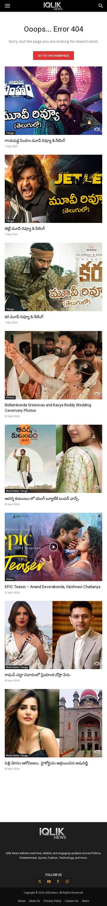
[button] (101, 6)
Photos (10, 397)
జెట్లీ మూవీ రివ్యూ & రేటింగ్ (25, 228)
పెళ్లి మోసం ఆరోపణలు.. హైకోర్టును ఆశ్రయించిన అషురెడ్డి (46, 763)
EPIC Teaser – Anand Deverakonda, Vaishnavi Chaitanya (52, 586)
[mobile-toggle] (7, 6)
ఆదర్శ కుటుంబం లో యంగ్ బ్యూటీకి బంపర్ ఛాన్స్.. (42, 498)
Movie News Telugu (17, 490)
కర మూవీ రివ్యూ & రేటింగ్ (24, 316)
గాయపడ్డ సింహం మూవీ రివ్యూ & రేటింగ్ (35, 140)
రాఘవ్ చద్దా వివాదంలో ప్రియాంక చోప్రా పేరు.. (38, 674)
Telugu (10, 132)
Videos (10, 579)
